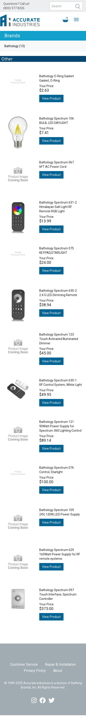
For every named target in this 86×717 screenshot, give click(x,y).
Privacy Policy (35, 671)
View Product (51, 98)
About (57, 671)
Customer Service (24, 664)
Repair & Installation (60, 664)
